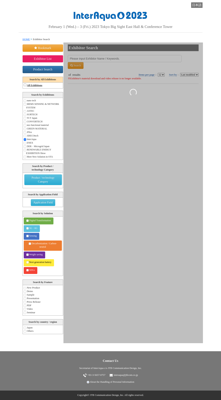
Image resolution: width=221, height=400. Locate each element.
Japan (28, 327)
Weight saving (34, 254)
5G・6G (31, 228)
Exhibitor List (42, 58)
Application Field (43, 202)
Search (75, 65)
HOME (26, 39)
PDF (27, 305)
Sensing (31, 235)
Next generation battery (38, 262)
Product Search (42, 69)
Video (28, 309)
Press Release (32, 301)
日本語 (197, 5)
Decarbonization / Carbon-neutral (43, 245)
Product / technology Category (43, 179)
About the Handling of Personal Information (110, 382)
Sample (29, 294)
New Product (32, 287)
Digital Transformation (38, 220)
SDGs (30, 270)
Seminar (29, 312)
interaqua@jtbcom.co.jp (123, 375)
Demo (28, 291)
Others (29, 331)
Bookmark (42, 48)
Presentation (31, 298)
